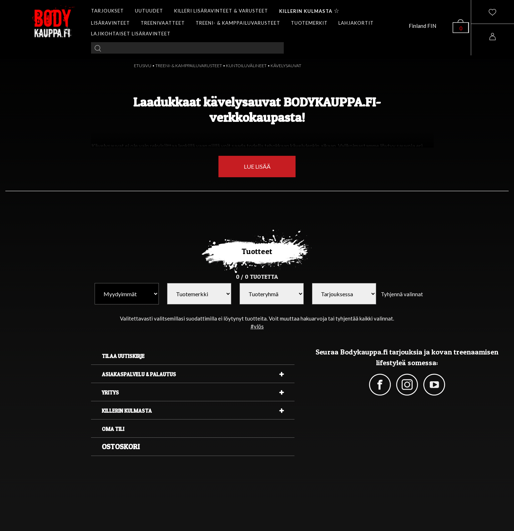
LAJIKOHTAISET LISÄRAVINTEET (131, 33)
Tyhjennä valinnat (402, 294)
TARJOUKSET (107, 11)
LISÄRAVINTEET (110, 23)
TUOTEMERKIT (309, 23)
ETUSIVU (142, 65)
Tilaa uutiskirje (123, 356)
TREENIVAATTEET (163, 23)
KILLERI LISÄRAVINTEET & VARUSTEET (221, 11)
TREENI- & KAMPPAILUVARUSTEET (238, 23)
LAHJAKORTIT (356, 23)
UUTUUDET (149, 11)
